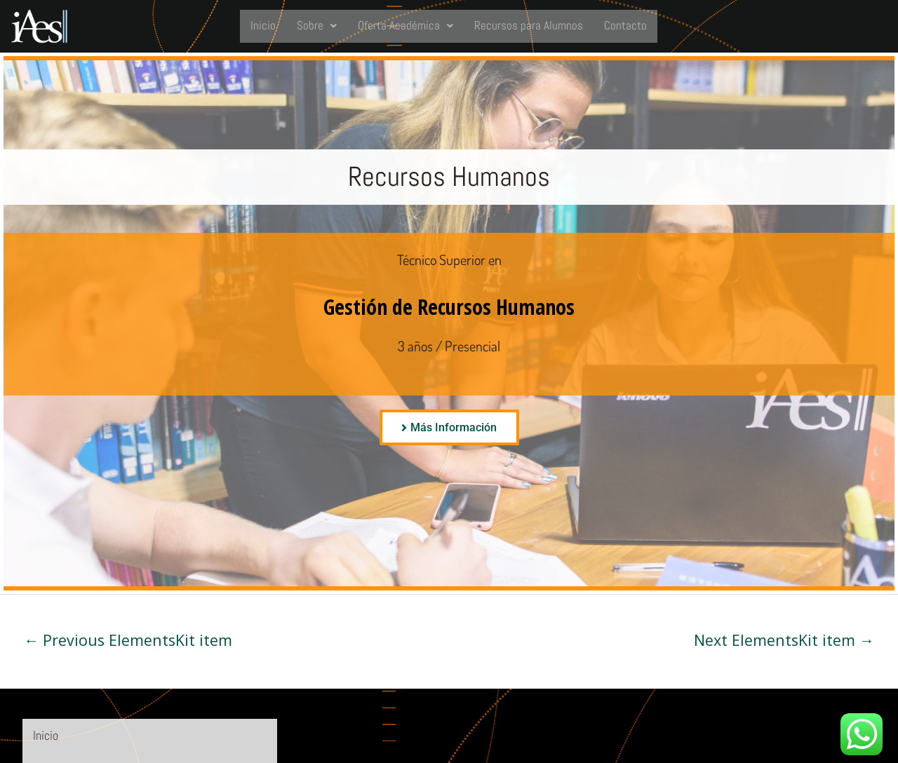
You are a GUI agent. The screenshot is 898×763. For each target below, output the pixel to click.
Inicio (261, 26)
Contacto (626, 26)
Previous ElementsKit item (128, 640)
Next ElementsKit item (784, 640)
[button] (315, 26)
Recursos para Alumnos (529, 26)
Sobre (315, 26)
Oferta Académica (404, 26)
